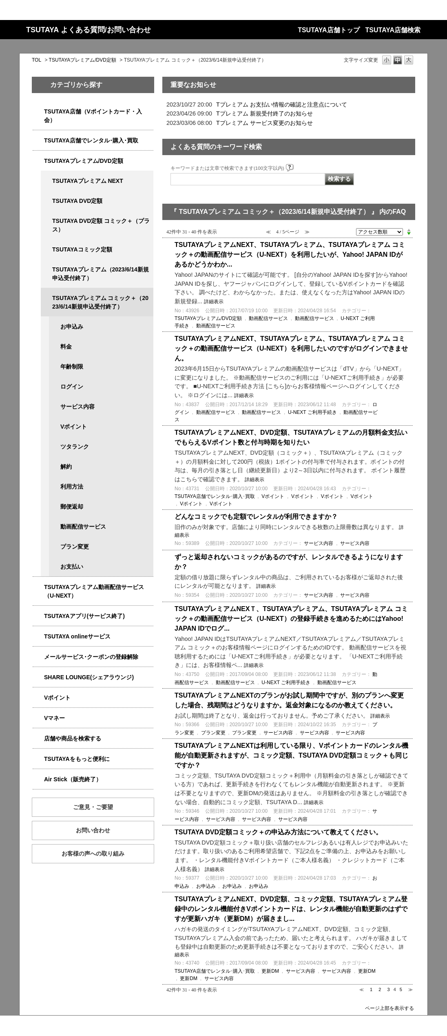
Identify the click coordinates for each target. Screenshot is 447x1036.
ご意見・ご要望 (93, 807)
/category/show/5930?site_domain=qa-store (46, 221)
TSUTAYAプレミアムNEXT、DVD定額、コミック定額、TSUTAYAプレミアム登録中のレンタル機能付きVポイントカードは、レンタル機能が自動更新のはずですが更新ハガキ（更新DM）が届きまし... (291, 909)
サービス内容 (77, 406)
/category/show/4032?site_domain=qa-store (46, 269)
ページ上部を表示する (389, 1008)
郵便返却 (71, 506)
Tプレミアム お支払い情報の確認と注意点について (281, 104)
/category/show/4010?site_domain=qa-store (38, 636)
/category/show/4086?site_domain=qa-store (38, 738)
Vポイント (73, 426)
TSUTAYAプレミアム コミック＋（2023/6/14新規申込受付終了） (100, 302)
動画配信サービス (83, 526)
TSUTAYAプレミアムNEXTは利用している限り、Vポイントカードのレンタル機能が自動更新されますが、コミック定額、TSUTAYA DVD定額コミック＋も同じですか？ (291, 755)
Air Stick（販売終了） (73, 779)
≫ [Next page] (410, 989)
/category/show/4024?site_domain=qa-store (38, 759)
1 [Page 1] (371, 989)
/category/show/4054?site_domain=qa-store (38, 140)
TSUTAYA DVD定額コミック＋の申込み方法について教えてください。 (278, 832)
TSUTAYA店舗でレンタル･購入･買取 (91, 140)
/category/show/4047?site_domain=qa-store (38, 111)
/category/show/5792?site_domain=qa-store (46, 298)
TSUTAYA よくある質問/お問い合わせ (88, 30)
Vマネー (54, 718)
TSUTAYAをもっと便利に (77, 759)
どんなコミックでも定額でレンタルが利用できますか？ (256, 516)
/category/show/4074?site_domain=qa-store (38, 698)
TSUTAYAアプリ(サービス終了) (84, 616)
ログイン (71, 386)
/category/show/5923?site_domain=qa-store (38, 587)
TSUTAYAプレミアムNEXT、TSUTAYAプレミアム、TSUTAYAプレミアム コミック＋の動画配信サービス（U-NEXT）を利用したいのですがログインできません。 (291, 348)
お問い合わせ (93, 830)
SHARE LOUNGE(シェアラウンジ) (89, 677)
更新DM (270, 971)
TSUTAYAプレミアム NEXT (87, 181)
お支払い (71, 566)
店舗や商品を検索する (72, 738)
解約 (66, 466)
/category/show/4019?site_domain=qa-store (38, 616)
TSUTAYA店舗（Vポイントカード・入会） (93, 115)
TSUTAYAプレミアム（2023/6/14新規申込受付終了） (100, 273)
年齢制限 (71, 366)
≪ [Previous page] (361, 989)
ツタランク (74, 446)
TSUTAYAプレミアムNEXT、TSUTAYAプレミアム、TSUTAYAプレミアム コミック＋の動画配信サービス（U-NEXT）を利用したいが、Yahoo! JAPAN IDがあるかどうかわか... (290, 254)
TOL (36, 60)
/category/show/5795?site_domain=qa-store (46, 249)
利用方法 (71, 486)
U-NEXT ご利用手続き (312, 412)
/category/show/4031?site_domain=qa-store (38, 161)
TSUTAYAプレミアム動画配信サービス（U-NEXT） (94, 591)
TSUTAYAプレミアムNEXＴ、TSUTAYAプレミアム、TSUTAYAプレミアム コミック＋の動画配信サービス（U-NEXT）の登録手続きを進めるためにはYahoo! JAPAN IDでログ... (291, 618)
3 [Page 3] (388, 989)
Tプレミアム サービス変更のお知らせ (264, 123)
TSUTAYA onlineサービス (77, 636)
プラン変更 (74, 546)
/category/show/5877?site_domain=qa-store (38, 677)
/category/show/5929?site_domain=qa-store (46, 201)
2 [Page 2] (379, 989)
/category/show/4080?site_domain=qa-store (38, 657)
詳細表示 (214, 301)
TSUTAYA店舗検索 (392, 30)
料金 (66, 346)
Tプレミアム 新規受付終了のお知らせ (264, 113)
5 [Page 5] (401, 989)
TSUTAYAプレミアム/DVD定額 (82, 60)
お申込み (71, 326)
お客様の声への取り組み (93, 853)
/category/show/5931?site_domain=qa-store (46, 181)
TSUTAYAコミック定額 (82, 249)
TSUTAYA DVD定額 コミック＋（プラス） (101, 225)
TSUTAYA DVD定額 (77, 201)
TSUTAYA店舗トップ (328, 30)
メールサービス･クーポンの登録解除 (91, 657)
